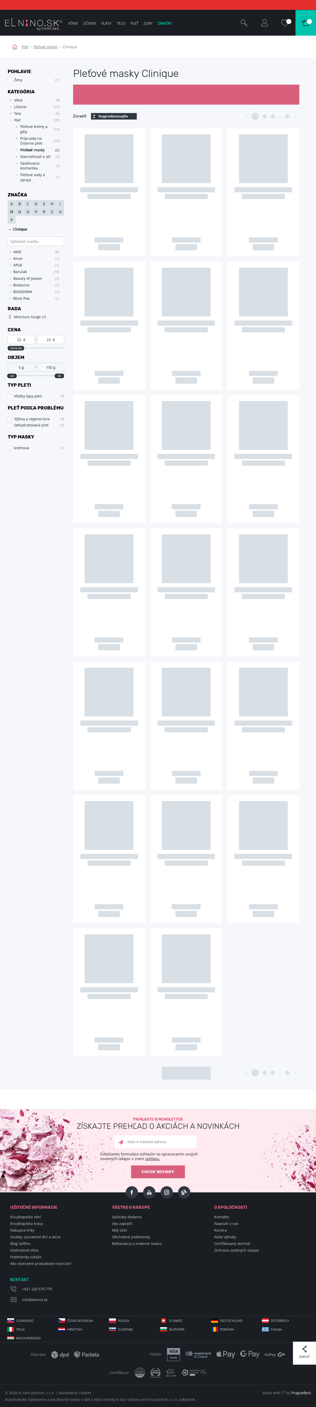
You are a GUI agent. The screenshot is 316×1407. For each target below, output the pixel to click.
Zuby (148, 23)
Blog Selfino (20, 1243)
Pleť (25, 46)
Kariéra (220, 1230)
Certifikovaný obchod (232, 1243)
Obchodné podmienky (131, 1236)
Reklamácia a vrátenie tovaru (137, 1243)
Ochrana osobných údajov (236, 1250)
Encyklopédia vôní (25, 1216)
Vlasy (106, 23)
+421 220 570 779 (37, 1288)
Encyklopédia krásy (26, 1223)
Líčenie (89, 23)
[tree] (33, 141)
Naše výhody (225, 1236)
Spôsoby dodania (127, 1216)
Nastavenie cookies (74, 1392)
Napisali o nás (226, 1223)
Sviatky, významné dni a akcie (35, 1236)
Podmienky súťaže (25, 1256)
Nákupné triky (22, 1230)
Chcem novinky (158, 1172)
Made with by (286, 1392)
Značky (165, 23)
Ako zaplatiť (122, 1223)
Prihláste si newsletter (158, 1123)
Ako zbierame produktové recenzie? (40, 1263)
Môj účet (119, 1230)
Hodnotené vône (24, 1250)
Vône (73, 23)
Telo (121, 23)
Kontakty (221, 1216)
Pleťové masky (45, 46)
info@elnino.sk (34, 1299)
